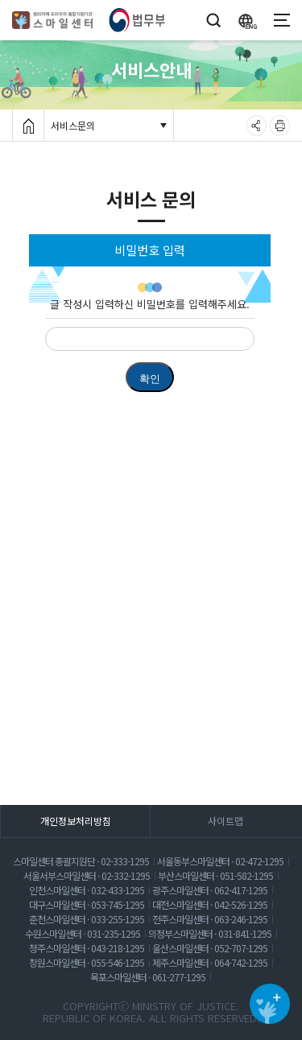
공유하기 (256, 122)
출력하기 (280, 122)
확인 (149, 379)
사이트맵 (225, 820)
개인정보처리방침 (75, 820)
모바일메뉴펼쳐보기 (282, 17)
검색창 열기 (213, 14)
